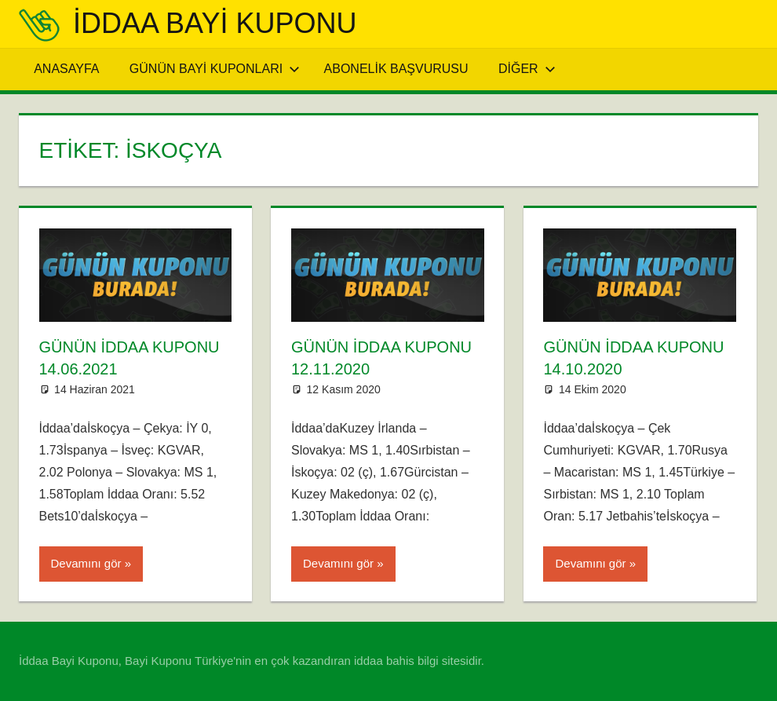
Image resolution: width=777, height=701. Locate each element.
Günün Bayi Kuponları (215, 68)
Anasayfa (66, 68)
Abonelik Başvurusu (396, 68)
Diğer (527, 68)
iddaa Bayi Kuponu (214, 23)
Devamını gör (86, 563)
